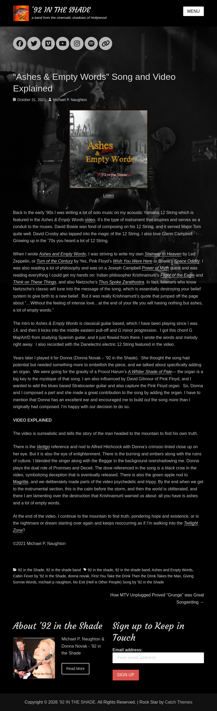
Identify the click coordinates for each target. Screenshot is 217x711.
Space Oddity (187, 261)
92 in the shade (100, 570)
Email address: (158, 655)
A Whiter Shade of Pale (150, 371)
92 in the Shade (31, 570)
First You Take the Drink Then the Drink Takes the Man (136, 576)
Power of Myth (155, 268)
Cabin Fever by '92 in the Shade (39, 576)
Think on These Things (34, 282)
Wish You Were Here (133, 261)
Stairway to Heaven (163, 254)
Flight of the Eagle (177, 275)
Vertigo (43, 446)
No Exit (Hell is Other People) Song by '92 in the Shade (118, 582)
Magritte (20, 481)
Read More (75, 668)
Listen (108, 195)
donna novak (78, 576)
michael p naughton (54, 582)
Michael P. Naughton (70, 100)
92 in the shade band (63, 570)
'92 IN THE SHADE (61, 10)
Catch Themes (179, 702)
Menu (193, 11)
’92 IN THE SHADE (77, 702)
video (90, 219)
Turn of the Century (55, 261)
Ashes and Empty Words (62, 254)
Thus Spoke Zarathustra (121, 282)
